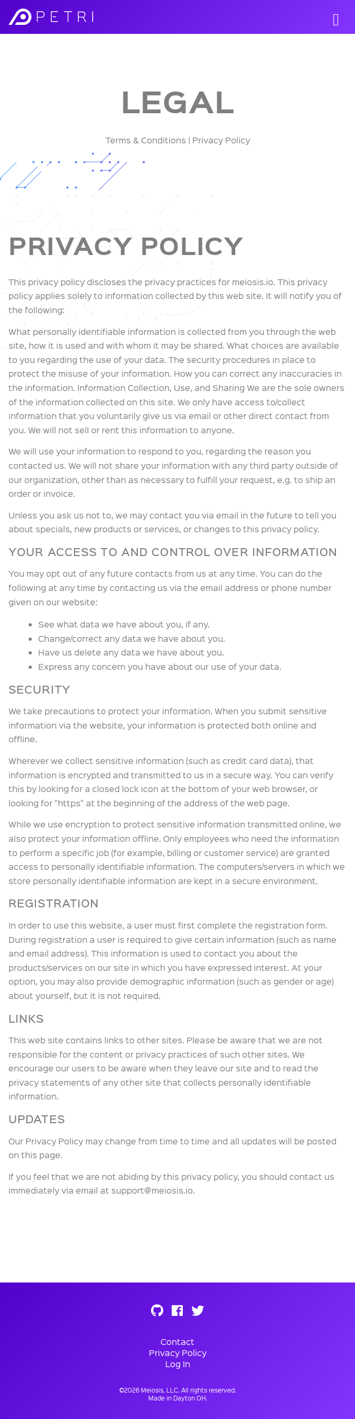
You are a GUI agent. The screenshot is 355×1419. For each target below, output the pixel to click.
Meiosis (85, 16)
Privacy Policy (178, 1352)
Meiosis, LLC (159, 1390)
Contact (177, 1341)
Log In (177, 1363)
